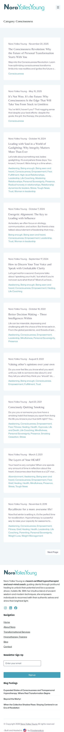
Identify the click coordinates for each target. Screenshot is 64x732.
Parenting (24, 532)
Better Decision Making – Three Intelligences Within (27, 316)
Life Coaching (27, 178)
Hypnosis (43, 427)
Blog (6, 641)
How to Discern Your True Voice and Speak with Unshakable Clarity (29, 266)
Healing (51, 288)
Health (34, 427)
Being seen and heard (34, 234)
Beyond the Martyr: (12, 698)
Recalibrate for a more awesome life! (30, 509)
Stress (33, 188)
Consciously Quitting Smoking (26, 407)
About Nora (9, 627)
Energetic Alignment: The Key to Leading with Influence (27, 216)
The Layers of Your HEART (24, 459)
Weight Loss (14, 535)
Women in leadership (25, 191)
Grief (10, 483)
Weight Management (32, 535)
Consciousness (16, 73)
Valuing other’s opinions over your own (31, 364)
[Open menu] (58, 7)
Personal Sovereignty (33, 181)
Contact (8, 646)
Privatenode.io (37, 730)
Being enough (27, 168)
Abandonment (15, 476)
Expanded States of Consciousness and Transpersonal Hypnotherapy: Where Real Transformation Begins (29, 692)
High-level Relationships (32, 174)
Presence (50, 181)
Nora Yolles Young (28, 723)
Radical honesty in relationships (24, 184)
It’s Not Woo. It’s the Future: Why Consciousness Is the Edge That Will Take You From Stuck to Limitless (29, 100)
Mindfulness (26, 338)
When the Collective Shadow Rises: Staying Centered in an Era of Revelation (31, 706)
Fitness (17, 427)
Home (7, 622)
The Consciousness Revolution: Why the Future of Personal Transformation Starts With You (31, 53)
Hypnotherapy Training (15, 636)
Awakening (14, 168)
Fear (49, 171)
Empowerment (39, 171)
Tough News (43, 188)
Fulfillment (13, 174)
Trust (10, 191)
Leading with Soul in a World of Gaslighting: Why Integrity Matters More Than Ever (29, 147)
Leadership (14, 178)
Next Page (53, 552)
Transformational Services (17, 631)
